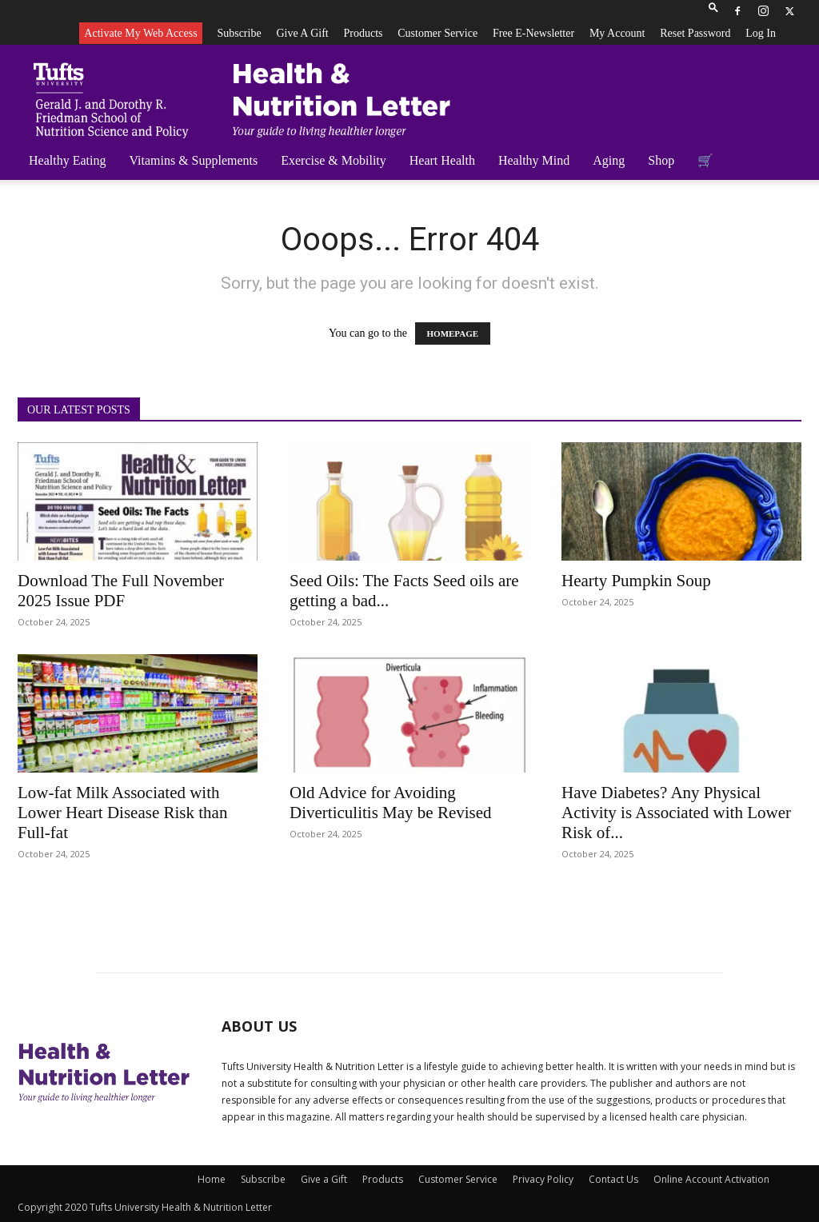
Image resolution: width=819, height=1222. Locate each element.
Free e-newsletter (533, 33)
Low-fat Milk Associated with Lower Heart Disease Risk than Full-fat (122, 812)
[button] (713, 11)
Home (212, 1179)
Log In (760, 33)
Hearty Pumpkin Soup (636, 580)
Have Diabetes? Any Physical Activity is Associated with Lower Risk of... (676, 812)
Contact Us (613, 1179)
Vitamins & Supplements (193, 160)
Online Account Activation (711, 1179)
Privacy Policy (543, 1179)
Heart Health (442, 160)
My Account (617, 33)
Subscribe (239, 33)
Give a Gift (302, 33)
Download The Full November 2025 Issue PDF (121, 590)
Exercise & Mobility (333, 160)
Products (362, 33)
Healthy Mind (533, 160)
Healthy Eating (67, 160)
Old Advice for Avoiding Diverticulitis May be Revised (391, 802)
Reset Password (695, 33)
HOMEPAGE (453, 333)
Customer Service (437, 33)
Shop (661, 160)
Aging (609, 160)
